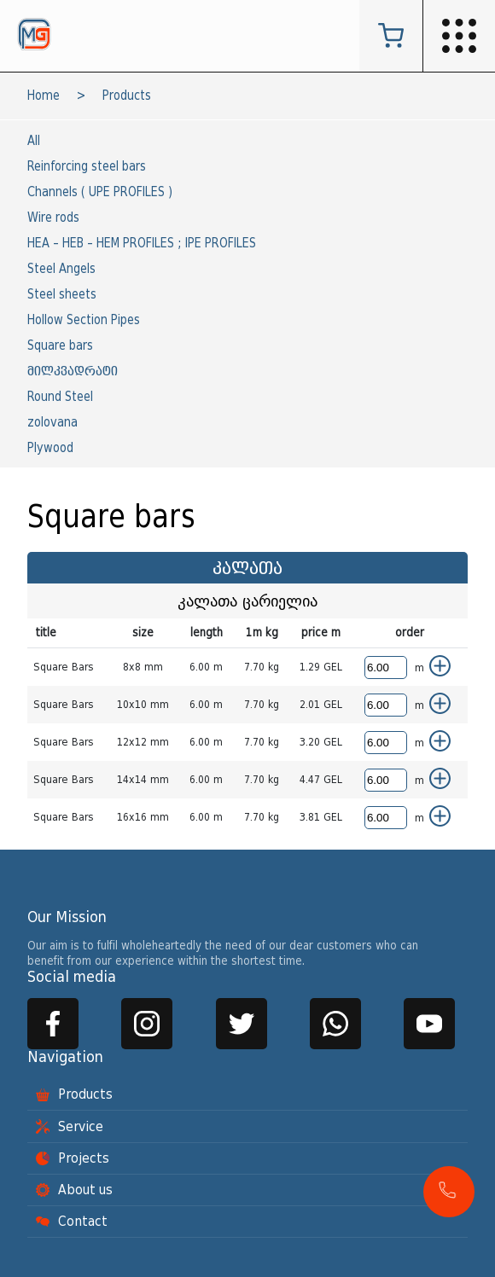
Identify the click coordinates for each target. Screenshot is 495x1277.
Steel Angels (61, 269)
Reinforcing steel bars (86, 166)
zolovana (52, 422)
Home (43, 96)
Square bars (60, 346)
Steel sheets (61, 294)
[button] (449, 1191)
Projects (72, 1158)
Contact (72, 1221)
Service (69, 1126)
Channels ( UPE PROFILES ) (99, 192)
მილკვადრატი (72, 371)
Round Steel (60, 397)
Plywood (50, 448)
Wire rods (53, 218)
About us (74, 1190)
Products (126, 96)
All (33, 141)
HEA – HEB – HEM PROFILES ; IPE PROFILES (141, 243)
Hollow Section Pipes (83, 320)
